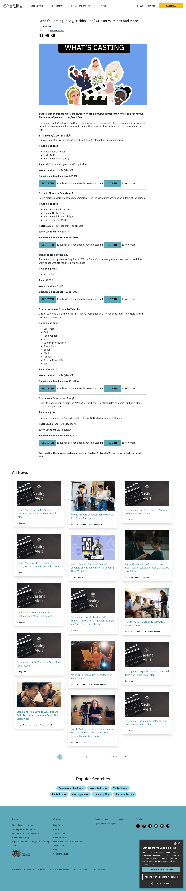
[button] (161, 883)
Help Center (58, 825)
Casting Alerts (80, 794)
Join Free (171, 6)
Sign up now (115, 453)
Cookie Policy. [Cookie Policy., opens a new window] (148, 864)
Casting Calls (37, 6)
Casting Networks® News (23, 829)
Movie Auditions (98, 788)
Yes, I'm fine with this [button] (161, 869)
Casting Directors (131, 577)
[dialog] (161, 864)
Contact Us (58, 829)
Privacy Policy (59, 837)
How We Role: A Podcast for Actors (28, 833)
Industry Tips (101, 794)
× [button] (179, 843)
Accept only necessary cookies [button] (161, 877)
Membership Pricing (20, 837)
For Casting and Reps (81, 6)
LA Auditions (59, 794)
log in (112, 183)
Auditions (98, 524)
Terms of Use (59, 833)
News (103, 6)
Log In (140, 6)
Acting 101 (75, 524)
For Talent (57, 6)
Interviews (144, 577)
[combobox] (175, 843)
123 (115, 757)
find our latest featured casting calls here (60, 117)
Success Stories (125, 794)
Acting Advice (86, 524)
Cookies (57, 849)
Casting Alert (46, 26)
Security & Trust (60, 854)
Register (47, 183)
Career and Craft (154, 631)
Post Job (151, 6)
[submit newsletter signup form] (121, 819)
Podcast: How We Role (79, 577)
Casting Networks (57, 31)
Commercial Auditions (71, 788)
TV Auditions (120, 788)
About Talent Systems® (22, 825)
